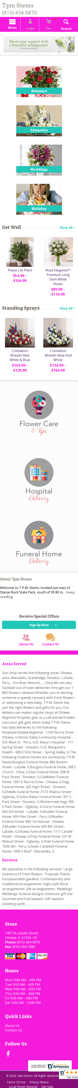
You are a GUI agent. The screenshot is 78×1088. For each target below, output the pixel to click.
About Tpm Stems (16, 574)
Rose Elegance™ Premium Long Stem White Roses (59, 276)
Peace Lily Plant (19, 271)
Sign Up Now (39, 620)
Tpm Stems (17, 5)
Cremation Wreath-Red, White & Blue (19, 351)
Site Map (49, 1086)
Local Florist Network (23, 1086)
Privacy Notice (41, 1081)
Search (62, 29)
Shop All (68, 228)
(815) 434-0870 (19, 12)
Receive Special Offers (39, 611)
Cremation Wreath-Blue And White (58, 351)
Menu (16, 28)
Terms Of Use (16, 1081)
